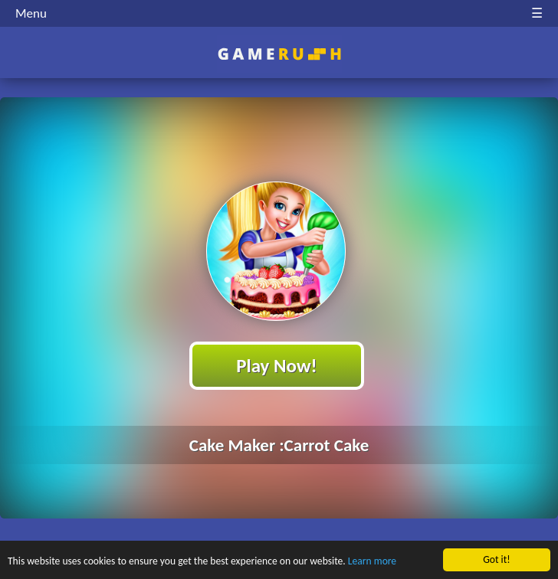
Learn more (372, 561)
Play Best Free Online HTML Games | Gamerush (279, 54)
